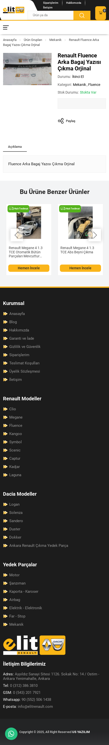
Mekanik (55, 40)
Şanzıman (17, 583)
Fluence (94, 85)
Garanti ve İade (21, 338)
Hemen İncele (29, 268)
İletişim (48, 7)
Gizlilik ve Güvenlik (25, 346)
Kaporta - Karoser (23, 591)
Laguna (15, 475)
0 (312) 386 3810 (20, 685)
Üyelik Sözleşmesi (24, 371)
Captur (14, 458)
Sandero (16, 521)
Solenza (16, 512)
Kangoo (15, 434)
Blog (13, 322)
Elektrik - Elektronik (25, 608)
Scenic (15, 450)
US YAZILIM (81, 732)
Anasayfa (10, 40)
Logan (14, 504)
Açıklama (15, 147)
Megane (16, 417)
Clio (12, 409)
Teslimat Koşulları (24, 363)
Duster (14, 529)
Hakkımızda (73, 2)
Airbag (14, 599)
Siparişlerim (50, 2)
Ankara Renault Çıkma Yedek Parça (38, 545)
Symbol (15, 442)
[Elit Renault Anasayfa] (13, 10)
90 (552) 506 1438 (27, 699)
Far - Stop (17, 616)
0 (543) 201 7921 (22, 692)
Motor (14, 575)
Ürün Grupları (33, 40)
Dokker (15, 537)
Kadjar (14, 466)
